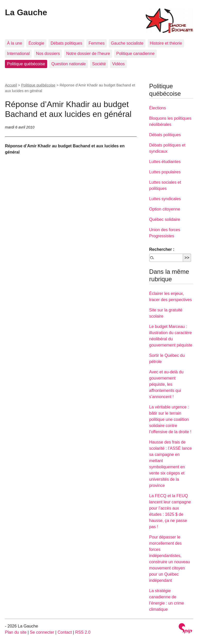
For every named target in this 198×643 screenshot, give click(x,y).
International (18, 53)
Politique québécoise (26, 64)
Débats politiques (66, 43)
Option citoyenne (164, 209)
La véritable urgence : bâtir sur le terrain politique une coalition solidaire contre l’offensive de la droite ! (170, 419)
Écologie (36, 43)
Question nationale (68, 64)
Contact (64, 632)
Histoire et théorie (166, 43)
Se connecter (42, 632)
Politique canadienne (135, 53)
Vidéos (118, 64)
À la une (14, 43)
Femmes (96, 43)
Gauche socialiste (127, 43)
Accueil (11, 85)
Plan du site (16, 632)
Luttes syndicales (165, 199)
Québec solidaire (164, 219)
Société (99, 64)
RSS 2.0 (82, 632)
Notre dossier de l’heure (88, 53)
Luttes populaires (165, 172)
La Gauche (26, 12)
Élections (157, 108)
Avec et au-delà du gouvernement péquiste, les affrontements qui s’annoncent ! (166, 384)
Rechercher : (162, 249)
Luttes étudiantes (165, 161)
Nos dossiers (48, 53)
